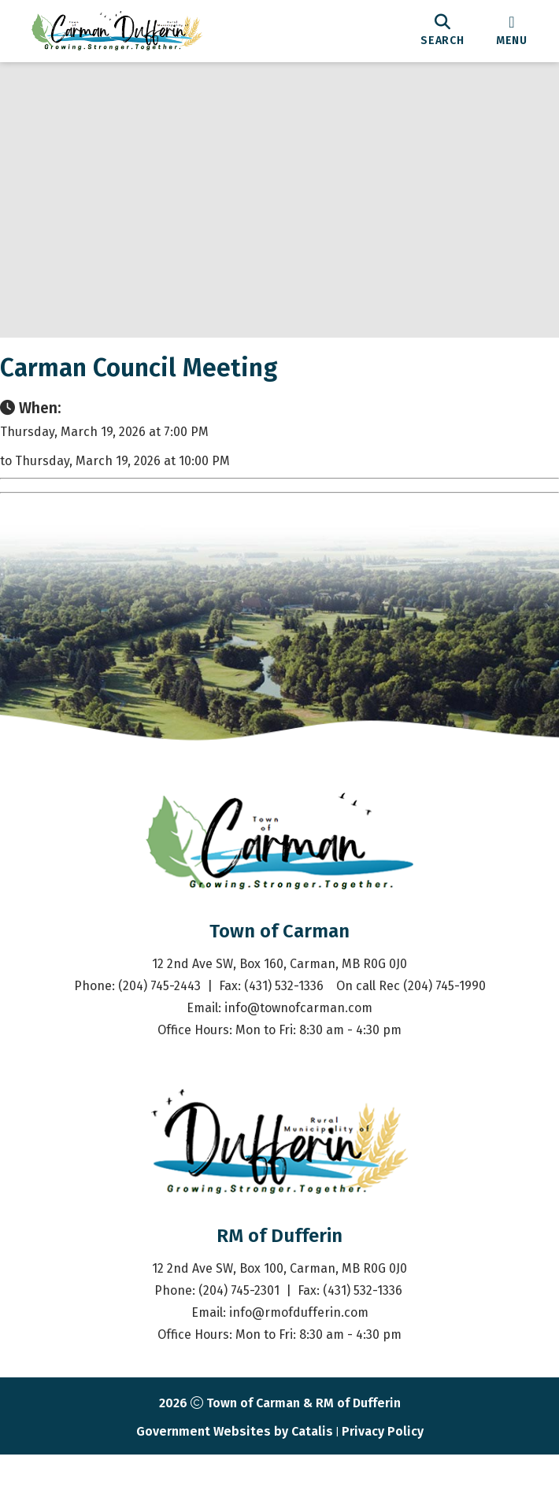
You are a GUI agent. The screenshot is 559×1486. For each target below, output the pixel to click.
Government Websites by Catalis (234, 1462)
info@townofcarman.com (298, 1039)
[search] (442, 30)
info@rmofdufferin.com (298, 1343)
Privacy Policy (383, 1462)
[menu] (512, 30)
